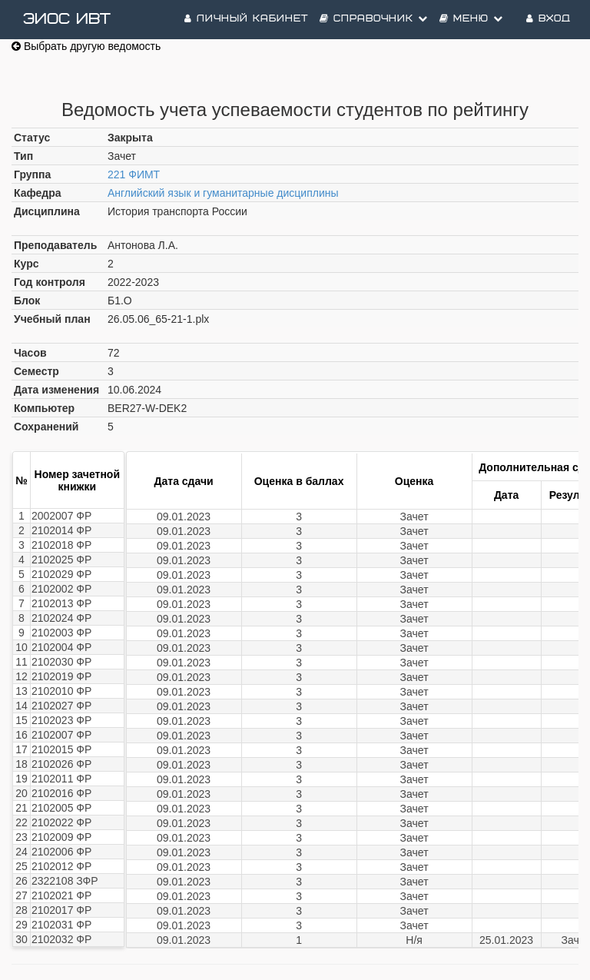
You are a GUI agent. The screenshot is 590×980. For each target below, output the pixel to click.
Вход (548, 19)
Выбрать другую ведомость (86, 46)
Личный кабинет (246, 19)
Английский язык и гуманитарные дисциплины (223, 193)
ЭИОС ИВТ (67, 19)
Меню (471, 19)
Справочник (374, 19)
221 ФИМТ (134, 174)
